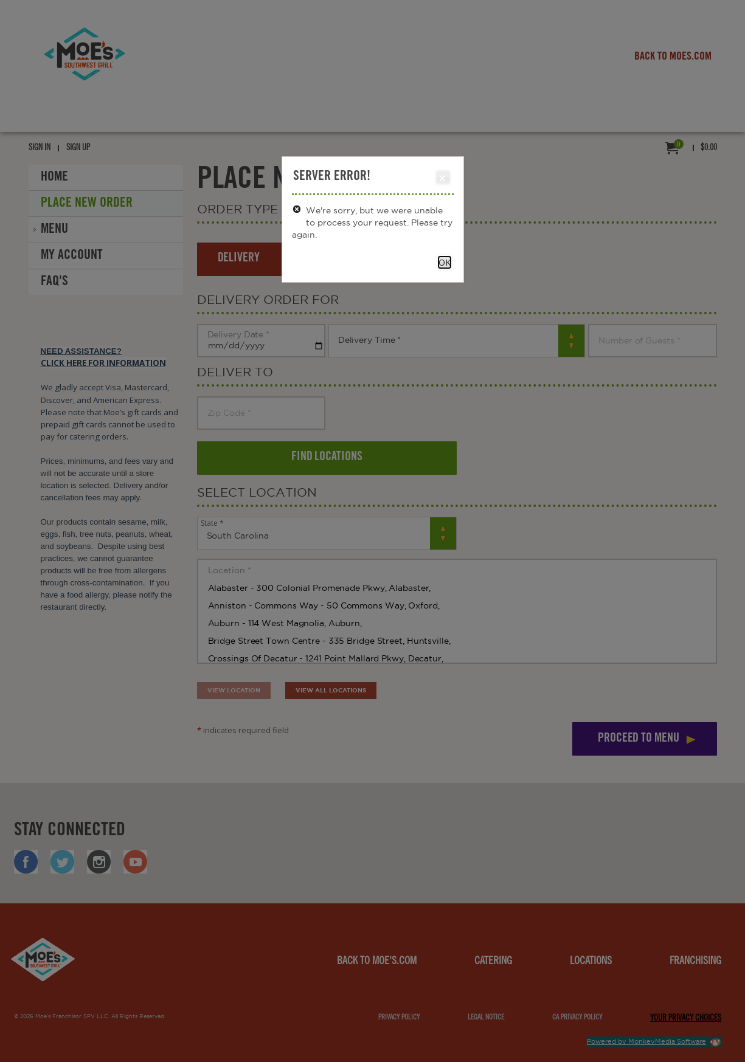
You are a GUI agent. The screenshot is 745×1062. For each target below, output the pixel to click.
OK (444, 262)
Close (442, 178)
